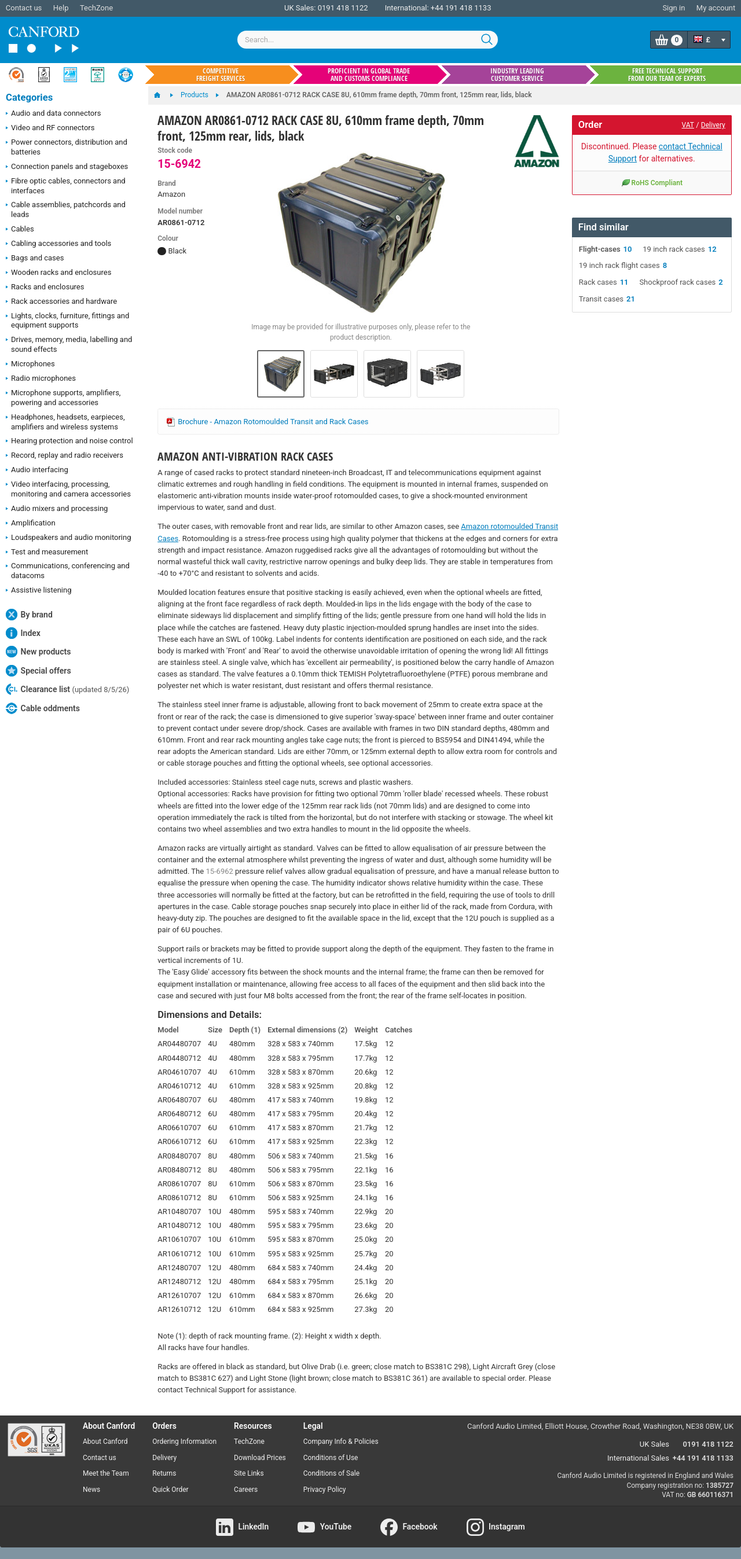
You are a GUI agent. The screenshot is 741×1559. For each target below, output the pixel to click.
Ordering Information (184, 1441)
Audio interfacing (37, 470)
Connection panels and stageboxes (67, 167)
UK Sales (654, 1444)
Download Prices (260, 1458)
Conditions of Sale (331, 1473)
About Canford (105, 1441)
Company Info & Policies (341, 1441)
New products (38, 651)
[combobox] (367, 40)
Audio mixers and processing (57, 509)
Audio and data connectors (53, 114)
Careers (246, 1490)
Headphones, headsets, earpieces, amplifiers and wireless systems (65, 422)
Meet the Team (106, 1473)
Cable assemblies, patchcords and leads (66, 209)
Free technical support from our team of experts (667, 74)
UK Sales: (300, 7)
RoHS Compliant (652, 182)
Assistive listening (39, 591)
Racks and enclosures (45, 287)
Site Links (249, 1473)
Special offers (38, 670)
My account (715, 7)
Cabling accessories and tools (58, 244)
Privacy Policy (324, 1490)
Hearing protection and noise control (69, 441)
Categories (29, 97)
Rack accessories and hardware (61, 302)
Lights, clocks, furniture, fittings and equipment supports (67, 320)
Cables (20, 230)
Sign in (673, 7)
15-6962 (219, 871)
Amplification (31, 524)
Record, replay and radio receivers (64, 456)
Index (23, 633)
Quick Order (170, 1490)
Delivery (713, 125)
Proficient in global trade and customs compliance (369, 74)
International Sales (638, 1458)
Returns (164, 1473)
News (91, 1490)
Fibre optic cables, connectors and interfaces (66, 186)
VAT (688, 125)
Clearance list (67, 689)
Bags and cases (35, 258)
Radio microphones (41, 379)
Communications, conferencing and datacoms (68, 570)
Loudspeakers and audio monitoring (68, 538)
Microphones (30, 364)
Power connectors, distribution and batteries (66, 147)
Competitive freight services (220, 74)
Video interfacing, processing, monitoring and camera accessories (68, 489)
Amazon (171, 194)
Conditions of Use (330, 1458)
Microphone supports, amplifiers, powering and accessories (63, 397)
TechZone (96, 7)
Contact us (24, 7)
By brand (29, 614)
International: (407, 7)
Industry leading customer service (517, 74)
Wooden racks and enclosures (58, 273)
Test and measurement (47, 552)
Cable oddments (43, 708)
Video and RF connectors (50, 128)
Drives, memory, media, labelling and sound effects (69, 344)
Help (61, 7)
